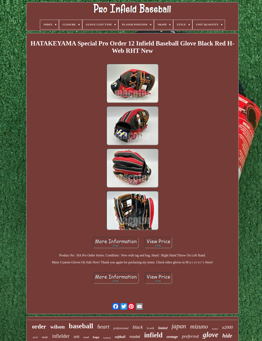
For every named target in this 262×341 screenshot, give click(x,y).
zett (76, 336)
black (138, 327)
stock (35, 337)
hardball (107, 337)
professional (121, 328)
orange (172, 336)
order (39, 326)
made (45, 337)
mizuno (199, 326)
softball (120, 337)
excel (86, 337)
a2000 (227, 327)
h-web (150, 328)
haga (96, 337)
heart (103, 326)
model (134, 336)
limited (162, 328)
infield (153, 335)
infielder (61, 336)
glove (210, 335)
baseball (81, 326)
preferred (190, 336)
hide (227, 336)
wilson (57, 327)
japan (179, 326)
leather (215, 328)
